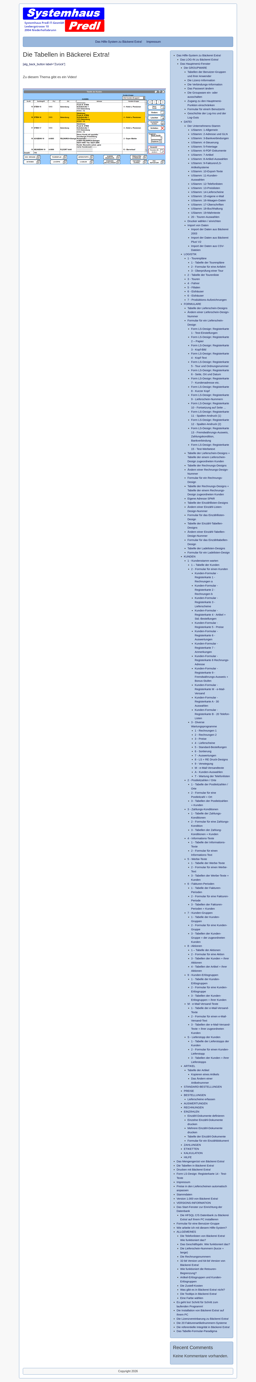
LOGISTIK (190, 254)
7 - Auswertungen (205, 755)
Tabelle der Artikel (198, 1070)
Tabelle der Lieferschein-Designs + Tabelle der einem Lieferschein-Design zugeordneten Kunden (208, 457)
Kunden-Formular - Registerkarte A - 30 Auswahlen (207, 701)
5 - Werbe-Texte (197, 859)
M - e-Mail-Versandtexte (209, 767)
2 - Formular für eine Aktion (207, 954)
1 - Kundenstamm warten (202, 560)
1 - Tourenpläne (197, 258)
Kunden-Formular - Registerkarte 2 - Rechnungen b (206, 589)
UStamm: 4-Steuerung (204, 142)
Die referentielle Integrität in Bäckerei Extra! (203, 1327)
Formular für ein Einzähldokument (208, 1140)
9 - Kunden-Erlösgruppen (202, 974)
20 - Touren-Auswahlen (205, 216)
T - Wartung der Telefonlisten (212, 776)
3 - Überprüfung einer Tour (207, 270)
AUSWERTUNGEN (196, 1103)
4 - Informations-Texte (200, 838)
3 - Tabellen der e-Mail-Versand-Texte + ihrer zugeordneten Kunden (210, 1028)
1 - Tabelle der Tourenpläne (207, 262)
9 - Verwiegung (204, 763)
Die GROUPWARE (195, 67)
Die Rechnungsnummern (195, 1256)
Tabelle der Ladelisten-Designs (206, 548)
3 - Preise (201, 738)
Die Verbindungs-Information (204, 84)
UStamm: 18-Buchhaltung (207, 208)
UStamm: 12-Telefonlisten (207, 183)
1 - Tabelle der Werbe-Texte (208, 863)
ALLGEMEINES (186, 1231)
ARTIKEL (189, 1065)
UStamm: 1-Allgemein (204, 129)
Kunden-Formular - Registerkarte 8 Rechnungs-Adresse (212, 660)
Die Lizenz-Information (201, 80)
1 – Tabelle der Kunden (205, 564)
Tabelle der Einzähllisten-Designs (207, 502)
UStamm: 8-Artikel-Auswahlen (209, 158)
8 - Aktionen (194, 945)
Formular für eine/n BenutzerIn (206, 109)
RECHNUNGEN (194, 1107)
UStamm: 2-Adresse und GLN (209, 134)
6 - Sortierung (203, 751)
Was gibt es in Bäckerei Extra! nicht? (202, 1289)
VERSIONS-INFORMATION (194, 1202)
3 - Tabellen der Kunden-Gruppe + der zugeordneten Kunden (208, 937)
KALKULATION (193, 1153)
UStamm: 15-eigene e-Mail (207, 196)
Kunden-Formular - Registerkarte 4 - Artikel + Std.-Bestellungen (210, 614)
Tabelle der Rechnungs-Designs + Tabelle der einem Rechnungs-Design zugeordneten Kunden (208, 490)
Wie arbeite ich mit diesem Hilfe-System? (202, 1227)
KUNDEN (189, 556)
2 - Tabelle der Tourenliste (203, 274)
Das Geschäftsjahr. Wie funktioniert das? (205, 1244)
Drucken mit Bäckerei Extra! (194, 1169)
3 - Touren (193, 279)
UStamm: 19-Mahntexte (205, 212)
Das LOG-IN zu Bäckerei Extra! (199, 59)
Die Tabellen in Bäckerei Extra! (195, 1165)
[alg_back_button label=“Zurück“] (44, 64)
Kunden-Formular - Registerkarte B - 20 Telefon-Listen (212, 714)
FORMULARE (192, 303)
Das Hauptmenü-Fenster (195, 63)
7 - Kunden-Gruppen (199, 912)
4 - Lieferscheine (205, 742)
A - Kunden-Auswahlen (209, 771)
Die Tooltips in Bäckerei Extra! (198, 1293)
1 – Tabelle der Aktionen (205, 950)
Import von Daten (198, 225)
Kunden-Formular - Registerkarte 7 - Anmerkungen (206, 647)
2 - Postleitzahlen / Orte (201, 780)
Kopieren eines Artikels (205, 1074)
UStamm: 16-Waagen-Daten (208, 200)
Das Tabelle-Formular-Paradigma (197, 1331)
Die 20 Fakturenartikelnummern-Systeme (202, 1322)
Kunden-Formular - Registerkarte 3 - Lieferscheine (206, 602)
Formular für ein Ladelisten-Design (208, 552)
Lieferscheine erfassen (201, 1099)
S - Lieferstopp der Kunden (203, 1037)
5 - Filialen (193, 287)
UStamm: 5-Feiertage (204, 146)
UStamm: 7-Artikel (202, 154)
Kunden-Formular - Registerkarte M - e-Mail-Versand (210, 689)
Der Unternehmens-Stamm (203, 125)
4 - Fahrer (193, 283)
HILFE (188, 1157)
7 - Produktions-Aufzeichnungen (207, 299)
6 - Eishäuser (195, 291)
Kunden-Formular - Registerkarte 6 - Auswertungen (206, 635)
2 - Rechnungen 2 (206, 734)
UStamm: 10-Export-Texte (207, 171)
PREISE (189, 1090)
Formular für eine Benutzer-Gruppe (198, 1223)
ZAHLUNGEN (192, 1144)
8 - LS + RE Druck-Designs (211, 759)
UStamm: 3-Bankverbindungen (210, 138)
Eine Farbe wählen (191, 1298)
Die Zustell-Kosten (191, 1285)
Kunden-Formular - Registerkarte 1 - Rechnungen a (206, 577)
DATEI (188, 121)
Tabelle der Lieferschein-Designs (207, 308)
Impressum (153, 41)
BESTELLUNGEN (195, 1095)
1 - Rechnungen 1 (206, 730)
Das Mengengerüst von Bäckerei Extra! (200, 1161)
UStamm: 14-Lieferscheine (207, 192)
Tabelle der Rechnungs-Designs (206, 465)
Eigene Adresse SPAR (201, 498)
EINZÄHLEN (191, 1111)
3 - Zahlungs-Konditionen (202, 809)
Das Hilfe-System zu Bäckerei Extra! (118, 41)
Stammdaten (184, 1194)
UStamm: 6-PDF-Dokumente (208, 150)
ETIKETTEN (191, 1148)
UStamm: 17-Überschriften (207, 204)
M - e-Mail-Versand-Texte (202, 1003)
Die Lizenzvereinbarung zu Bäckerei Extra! (203, 1318)
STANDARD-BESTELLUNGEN (203, 1086)
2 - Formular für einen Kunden (209, 569)
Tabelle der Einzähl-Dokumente (206, 1136)
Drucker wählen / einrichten (204, 221)
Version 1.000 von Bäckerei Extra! (197, 1198)
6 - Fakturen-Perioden (200, 883)
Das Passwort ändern (200, 88)
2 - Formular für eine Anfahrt (208, 266)
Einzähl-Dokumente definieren (205, 1115)
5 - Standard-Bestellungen (211, 747)
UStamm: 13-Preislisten (205, 188)
